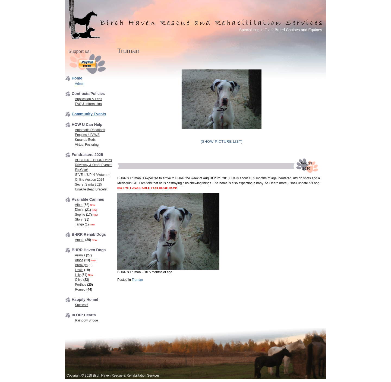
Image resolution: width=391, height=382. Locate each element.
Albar (79, 205)
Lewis (79, 270)
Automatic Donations (90, 130)
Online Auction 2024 (89, 180)
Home (77, 78)
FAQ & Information (88, 104)
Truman (137, 280)
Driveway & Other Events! (93, 165)
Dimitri (79, 210)
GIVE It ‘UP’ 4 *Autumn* (92, 175)
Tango (79, 224)
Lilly (78, 275)
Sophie (80, 215)
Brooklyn (81, 265)
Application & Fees (88, 99)
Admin (79, 83)
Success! (81, 305)
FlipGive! (81, 170)
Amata (79, 240)
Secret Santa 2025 (88, 184)
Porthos (80, 284)
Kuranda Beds (85, 140)
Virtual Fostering (87, 145)
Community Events (89, 114)
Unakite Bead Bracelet (91, 189)
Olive (78, 280)
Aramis (80, 255)
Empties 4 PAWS (87, 135)
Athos (79, 260)
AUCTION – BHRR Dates (93, 160)
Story (79, 219)
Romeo (80, 289)
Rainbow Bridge (86, 320)
